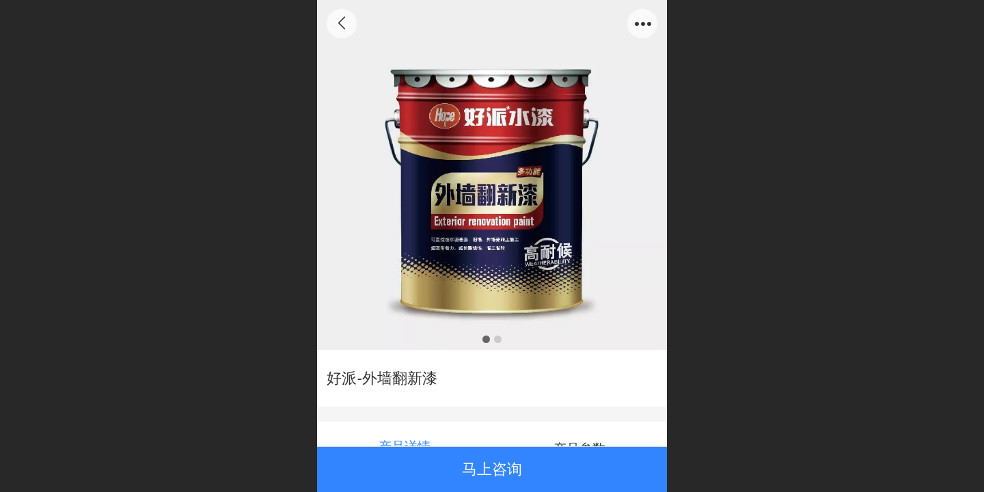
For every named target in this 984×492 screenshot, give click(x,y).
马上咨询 (492, 469)
